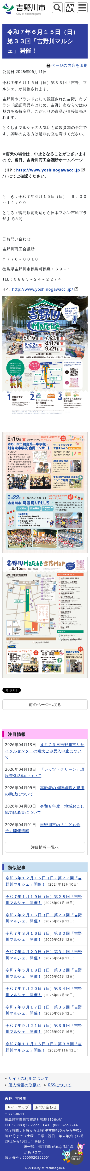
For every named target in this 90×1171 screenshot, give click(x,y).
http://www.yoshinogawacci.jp (50, 170)
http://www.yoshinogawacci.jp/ (45, 289)
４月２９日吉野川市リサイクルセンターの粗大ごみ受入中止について (44, 751)
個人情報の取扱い (24, 1085)
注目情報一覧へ (45, 847)
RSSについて (59, 1085)
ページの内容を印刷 (67, 65)
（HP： (9, 170)
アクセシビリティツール (70, 7)
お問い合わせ (46, 1107)
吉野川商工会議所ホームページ (55, 160)
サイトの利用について (28, 1078)
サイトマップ (18, 1107)
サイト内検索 (57, 7)
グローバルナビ (82, 7)
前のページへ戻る (45, 704)
